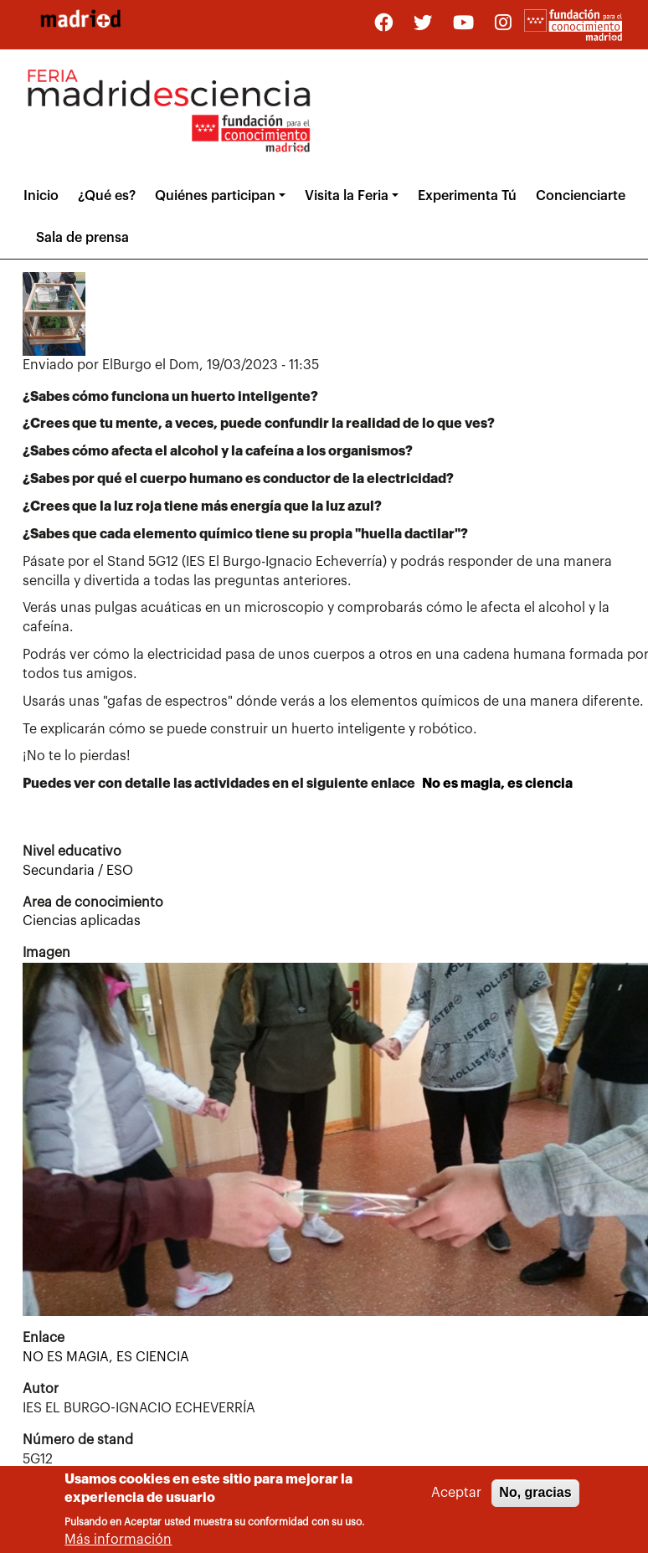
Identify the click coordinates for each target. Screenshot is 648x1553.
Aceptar (456, 1499)
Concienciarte (580, 196)
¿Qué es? (107, 196)
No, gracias (535, 1499)
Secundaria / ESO (78, 870)
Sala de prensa (82, 237)
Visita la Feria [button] (346, 196)
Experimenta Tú (467, 196)
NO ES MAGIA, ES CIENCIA (106, 1357)
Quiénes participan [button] (215, 196)
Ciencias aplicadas (82, 921)
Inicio (41, 196)
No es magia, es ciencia (497, 783)
